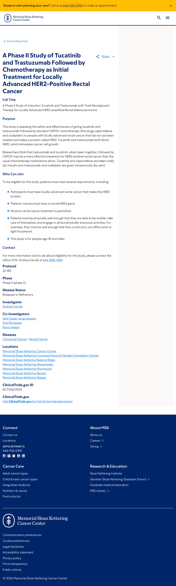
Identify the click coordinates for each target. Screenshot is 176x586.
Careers (95, 440)
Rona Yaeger (11, 327)
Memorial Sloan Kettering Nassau (24, 377)
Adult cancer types (15, 473)
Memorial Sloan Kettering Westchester (28, 364)
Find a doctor (12, 496)
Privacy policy (12, 558)
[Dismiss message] (171, 5)
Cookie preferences (16, 541)
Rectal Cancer (38, 339)
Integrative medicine (16, 485)
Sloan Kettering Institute (106, 473)
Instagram (4, 455)
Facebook (9, 455)
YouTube (18, 455)
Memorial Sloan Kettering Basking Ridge (29, 360)
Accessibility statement (18, 552)
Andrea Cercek (13, 306)
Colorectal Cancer (15, 339)
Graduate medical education (109, 485)
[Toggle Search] (159, 18)
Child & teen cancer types (20, 479)
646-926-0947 (12, 450)
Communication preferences (22, 535)
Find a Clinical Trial (17, 41)
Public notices (12, 569)
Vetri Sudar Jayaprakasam (19, 318)
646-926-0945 (73, 5)
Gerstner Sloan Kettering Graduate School (118, 479)
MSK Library (98, 490)
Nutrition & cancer (15, 490)
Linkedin (23, 455)
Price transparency (15, 564)
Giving (94, 446)
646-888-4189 (52, 260)
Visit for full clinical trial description (38, 401)
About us (96, 435)
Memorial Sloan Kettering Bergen (24, 373)
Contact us (10, 435)
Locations (9, 440)
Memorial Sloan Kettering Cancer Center (29, 351)
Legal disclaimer (13, 546)
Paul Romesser (12, 323)
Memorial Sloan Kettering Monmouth (27, 368)
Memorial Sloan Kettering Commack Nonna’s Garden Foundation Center (51, 355)
